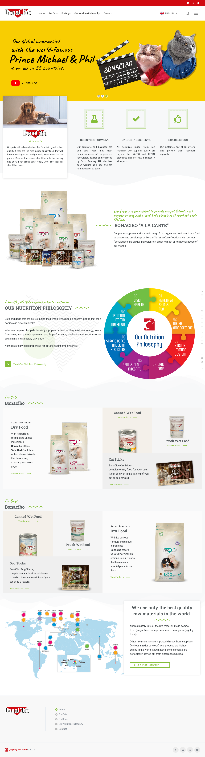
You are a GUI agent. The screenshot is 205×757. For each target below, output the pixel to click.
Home (62, 709)
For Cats (63, 714)
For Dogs (63, 719)
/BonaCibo (29, 83)
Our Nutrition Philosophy (71, 724)
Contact (63, 729)
